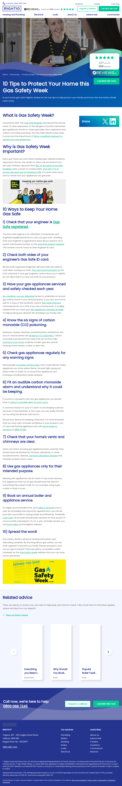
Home (5, 74)
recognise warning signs (28, 365)
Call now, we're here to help (26, 704)
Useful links (95, 729)
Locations (79, 4)
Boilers (64, 738)
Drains (64, 745)
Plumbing (65, 735)
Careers (97, 4)
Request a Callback (87, 8)
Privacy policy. (92, 780)
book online (12, 524)
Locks (55, 14)
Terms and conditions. (79, 780)
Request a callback (77, 703)
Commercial (113, 14)
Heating (65, 741)
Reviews (94, 751)
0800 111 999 (20, 429)
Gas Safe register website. (51, 244)
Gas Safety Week (28, 552)
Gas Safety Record (51, 302)
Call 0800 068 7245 (109, 8)
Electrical (38, 14)
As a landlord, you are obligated (18, 296)
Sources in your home (13, 342)
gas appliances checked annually (47, 309)
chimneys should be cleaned (43, 455)
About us (94, 735)
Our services (67, 729)
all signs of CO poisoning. (41, 335)
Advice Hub (91, 14)
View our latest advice (17, 615)
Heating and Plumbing (14, 14)
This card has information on (46, 270)
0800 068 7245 (10, 747)
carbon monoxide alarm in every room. (29, 402)
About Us (72, 14)
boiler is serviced (46, 507)
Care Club (115, 4)
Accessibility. (102, 780)
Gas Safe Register (33, 122)
